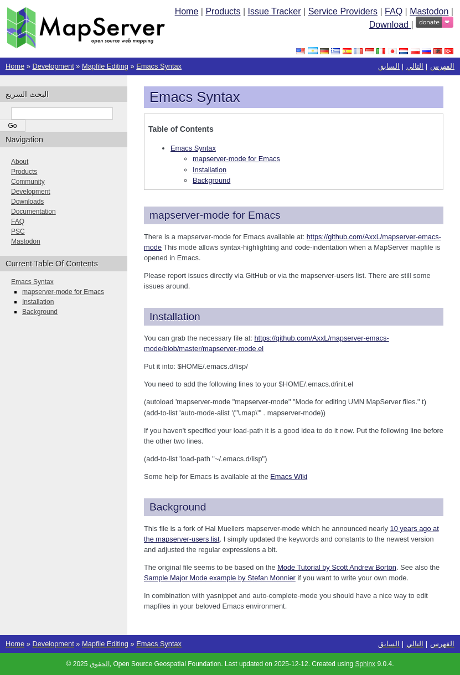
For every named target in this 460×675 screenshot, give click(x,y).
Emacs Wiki (288, 476)
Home (187, 11)
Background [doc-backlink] (177, 507)
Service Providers (343, 11)
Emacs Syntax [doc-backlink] (194, 97)
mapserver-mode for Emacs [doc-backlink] (215, 215)
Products (222, 11)
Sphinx (365, 664)
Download (390, 24)
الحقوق (100, 664)
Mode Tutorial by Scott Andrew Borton (336, 567)
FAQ (393, 11)
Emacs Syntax (159, 66)
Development (53, 66)
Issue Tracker (274, 11)
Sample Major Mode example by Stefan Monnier (220, 578)
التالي (414, 66)
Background (211, 180)
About (19, 162)
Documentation (33, 211)
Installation (209, 170)
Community (28, 182)
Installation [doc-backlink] (174, 316)
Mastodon (429, 11)
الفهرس (442, 66)
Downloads (27, 201)
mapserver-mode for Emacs (236, 158)
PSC (18, 231)
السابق (389, 66)
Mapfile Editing (105, 66)
